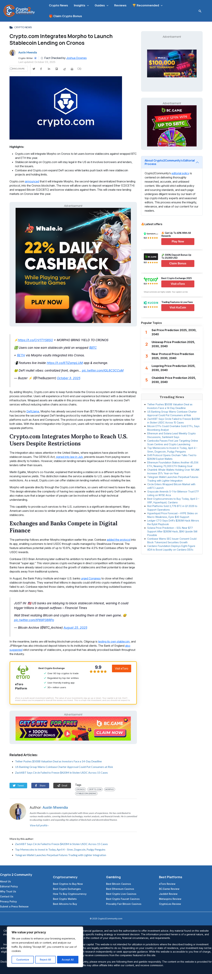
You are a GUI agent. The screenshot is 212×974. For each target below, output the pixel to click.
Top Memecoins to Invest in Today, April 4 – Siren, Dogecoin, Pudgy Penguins (60, 849)
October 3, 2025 (68, 378)
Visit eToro (121, 668)
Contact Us (6, 896)
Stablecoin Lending (86, 793)
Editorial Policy (9, 886)
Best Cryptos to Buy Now (68, 883)
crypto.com (95, 789)
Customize (22, 959)
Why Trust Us (8, 891)
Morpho (109, 789)
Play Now (178, 241)
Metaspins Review (170, 898)
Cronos (80, 789)
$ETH (21, 355)
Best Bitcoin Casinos (118, 883)
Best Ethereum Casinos (120, 888)
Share (40, 785)
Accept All (68, 959)
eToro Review (167, 883)
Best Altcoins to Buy (65, 903)
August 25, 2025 (75, 627)
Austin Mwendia (55, 807)
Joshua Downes (76, 58)
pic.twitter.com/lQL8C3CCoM (103, 370)
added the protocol (118, 539)
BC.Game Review (169, 888)
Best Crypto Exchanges (67, 888)
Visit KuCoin (178, 307)
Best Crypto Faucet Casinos (123, 898)
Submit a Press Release (14, 906)
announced (32, 181)
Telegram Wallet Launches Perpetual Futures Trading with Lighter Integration (60, 855)
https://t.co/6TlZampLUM (65, 363)
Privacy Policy (8, 901)
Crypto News (23, 27)
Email (62, 785)
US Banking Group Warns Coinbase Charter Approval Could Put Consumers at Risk (64, 766)
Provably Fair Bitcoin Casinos (123, 903)
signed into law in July (69, 457)
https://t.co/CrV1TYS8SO (35, 340)
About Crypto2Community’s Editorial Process (170, 162)
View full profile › (39, 825)
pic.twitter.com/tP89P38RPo (34, 620)
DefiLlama (32, 411)
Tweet (18, 785)
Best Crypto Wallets (65, 898)
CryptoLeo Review (170, 903)
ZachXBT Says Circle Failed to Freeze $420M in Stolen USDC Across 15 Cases (61, 772)
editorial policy (180, 173)
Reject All (45, 959)
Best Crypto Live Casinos (121, 893)
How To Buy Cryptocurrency (70, 893)
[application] (87, 5)
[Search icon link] (200, 11)
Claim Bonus (177, 263)
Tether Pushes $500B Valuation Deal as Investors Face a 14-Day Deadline (58, 761)
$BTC (93, 347)
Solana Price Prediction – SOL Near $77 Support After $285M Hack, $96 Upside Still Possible (172, 531)
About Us (5, 881)
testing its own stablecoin (114, 641)
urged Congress (91, 578)
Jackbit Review (168, 893)
